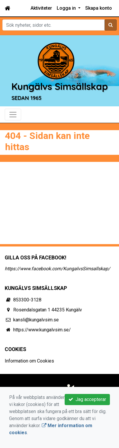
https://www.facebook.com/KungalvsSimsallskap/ (57, 268)
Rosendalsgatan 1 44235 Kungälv (47, 310)
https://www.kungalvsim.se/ (42, 330)
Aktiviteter (41, 8)
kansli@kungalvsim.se (36, 320)
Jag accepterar (87, 399)
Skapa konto (98, 8)
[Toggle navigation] (13, 114)
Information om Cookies (29, 361)
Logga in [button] (67, 8)
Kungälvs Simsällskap (59, 86)
